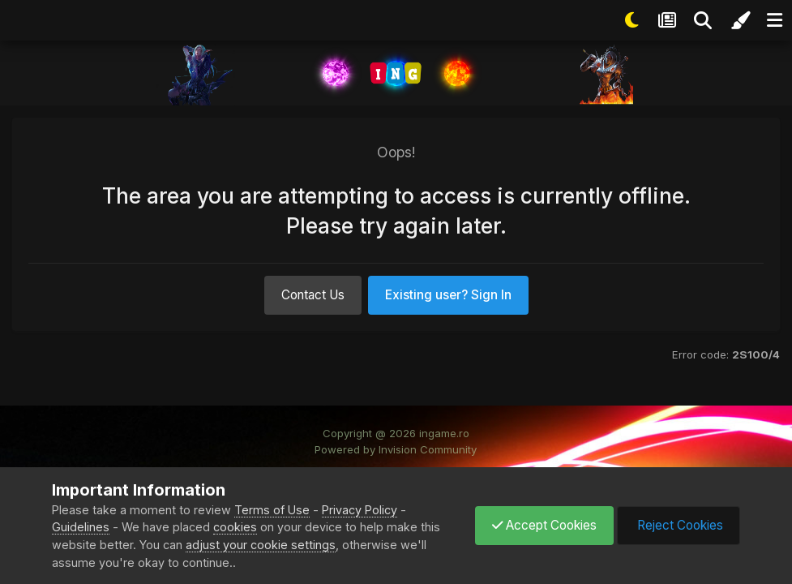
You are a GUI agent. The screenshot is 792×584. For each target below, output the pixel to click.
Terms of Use (272, 510)
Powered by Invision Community (396, 449)
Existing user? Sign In (448, 295)
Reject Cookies (678, 525)
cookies (235, 527)
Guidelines (80, 527)
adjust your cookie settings (261, 545)
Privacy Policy (359, 510)
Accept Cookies (544, 525)
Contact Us (313, 295)
